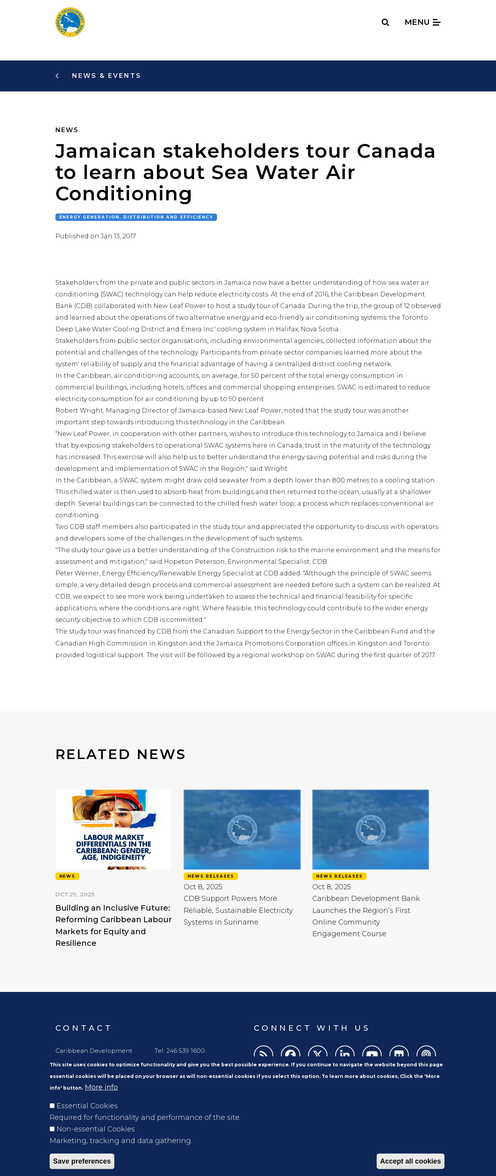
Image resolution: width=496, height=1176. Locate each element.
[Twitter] (317, 1055)
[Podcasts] (426, 1055)
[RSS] (263, 1055)
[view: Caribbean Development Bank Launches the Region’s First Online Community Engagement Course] (371, 863)
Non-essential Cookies (96, 1141)
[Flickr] (399, 1055)
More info (101, 1099)
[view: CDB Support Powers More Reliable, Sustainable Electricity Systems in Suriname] (242, 863)
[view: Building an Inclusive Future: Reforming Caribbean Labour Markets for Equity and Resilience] (114, 863)
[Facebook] (290, 1055)
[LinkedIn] (345, 1055)
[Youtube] (372, 1055)
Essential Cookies (87, 1118)
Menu (423, 22)
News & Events (105, 75)
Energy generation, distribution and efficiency (136, 217)
